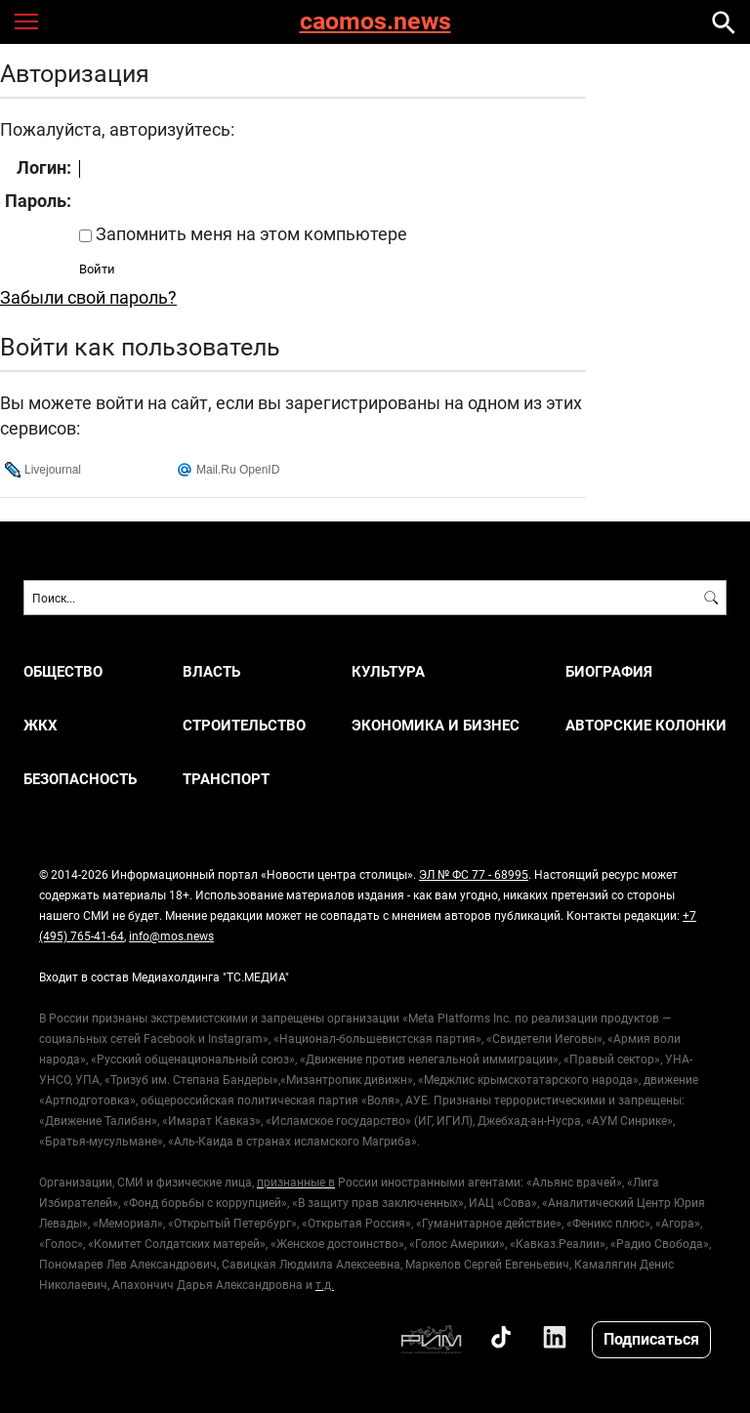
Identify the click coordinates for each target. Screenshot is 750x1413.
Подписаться (651, 1338)
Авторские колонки (646, 725)
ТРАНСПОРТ (226, 778)
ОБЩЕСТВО (63, 671)
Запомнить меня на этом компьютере (249, 233)
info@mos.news (171, 935)
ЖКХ (40, 725)
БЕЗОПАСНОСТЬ (80, 778)
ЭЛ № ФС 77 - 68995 (473, 874)
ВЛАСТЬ (211, 671)
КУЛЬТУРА (388, 671)
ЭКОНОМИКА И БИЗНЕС (436, 725)
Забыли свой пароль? (88, 297)
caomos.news (375, 22)
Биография (608, 671)
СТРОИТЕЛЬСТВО (244, 725)
